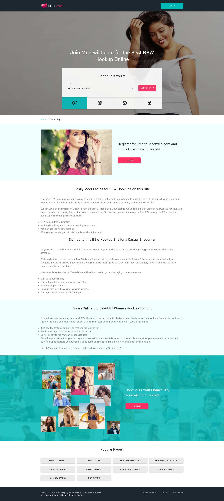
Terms (164, 492)
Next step (146, 88)
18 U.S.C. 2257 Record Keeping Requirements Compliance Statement (71, 492)
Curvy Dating (94, 460)
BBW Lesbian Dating (130, 460)
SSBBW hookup (166, 469)
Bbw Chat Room (58, 469)
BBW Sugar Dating (58, 460)
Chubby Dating (58, 478)
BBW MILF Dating (94, 469)
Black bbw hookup (130, 469)
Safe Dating (178, 492)
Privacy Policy (149, 492)
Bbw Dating (94, 478)
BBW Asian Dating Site (166, 460)
